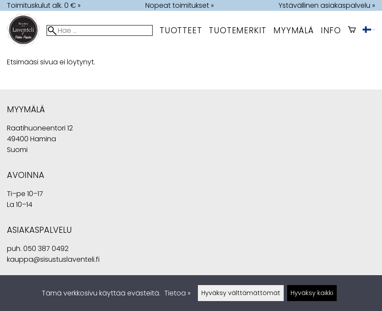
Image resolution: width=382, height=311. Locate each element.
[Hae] (100, 30)
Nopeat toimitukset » (179, 5)
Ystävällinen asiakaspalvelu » (327, 5)
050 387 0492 (46, 249)
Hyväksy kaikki (312, 293)
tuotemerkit (237, 30)
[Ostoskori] (352, 30)
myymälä (293, 30)
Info (331, 30)
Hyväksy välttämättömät (240, 293)
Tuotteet (181, 30)
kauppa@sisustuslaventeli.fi (53, 259)
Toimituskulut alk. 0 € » (44, 5)
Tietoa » (177, 293)
